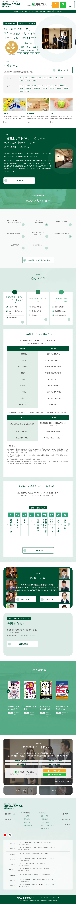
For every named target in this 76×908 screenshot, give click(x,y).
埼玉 (34, 47)
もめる (21, 86)
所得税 (21, 80)
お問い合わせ (66, 823)
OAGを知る (35, 11)
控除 (46, 86)
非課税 (27, 91)
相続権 (21, 88)
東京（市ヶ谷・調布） (28, 50)
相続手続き (33, 78)
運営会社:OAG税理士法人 (62, 786)
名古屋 (26, 54)
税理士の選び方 (45, 832)
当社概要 (26, 820)
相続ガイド (42, 11)
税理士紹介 (27, 823)
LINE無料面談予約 (55, 779)
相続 (45, 78)
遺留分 (21, 91)
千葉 (19, 54)
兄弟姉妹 (27, 86)
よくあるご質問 (58, 11)
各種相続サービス (18, 11)
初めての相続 (44, 820)
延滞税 (34, 86)
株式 (51, 86)
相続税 (26, 78)
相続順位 (52, 88)
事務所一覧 (27, 826)
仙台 (28, 47)
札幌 (22, 47)
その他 (34, 80)
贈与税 (61, 78)
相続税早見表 (37, 88)
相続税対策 (28, 88)
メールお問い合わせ (54, 774)
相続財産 (45, 88)
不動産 (50, 78)
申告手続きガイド (46, 823)
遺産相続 (66, 88)
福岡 (37, 54)
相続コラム (27, 11)
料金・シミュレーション (48, 829)
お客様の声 (50, 11)
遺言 (40, 78)
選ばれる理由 (28, 829)
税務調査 (59, 88)
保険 (56, 78)
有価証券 (28, 80)
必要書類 (40, 86)
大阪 (32, 54)
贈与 (21, 78)
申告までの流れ (45, 826)
